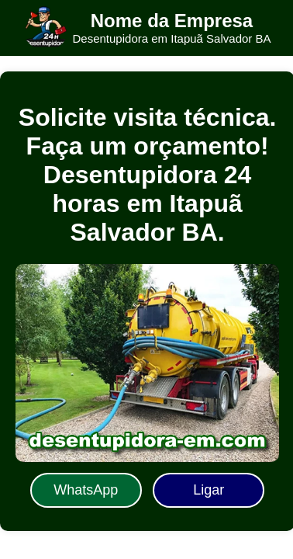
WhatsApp (85, 490)
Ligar (208, 490)
